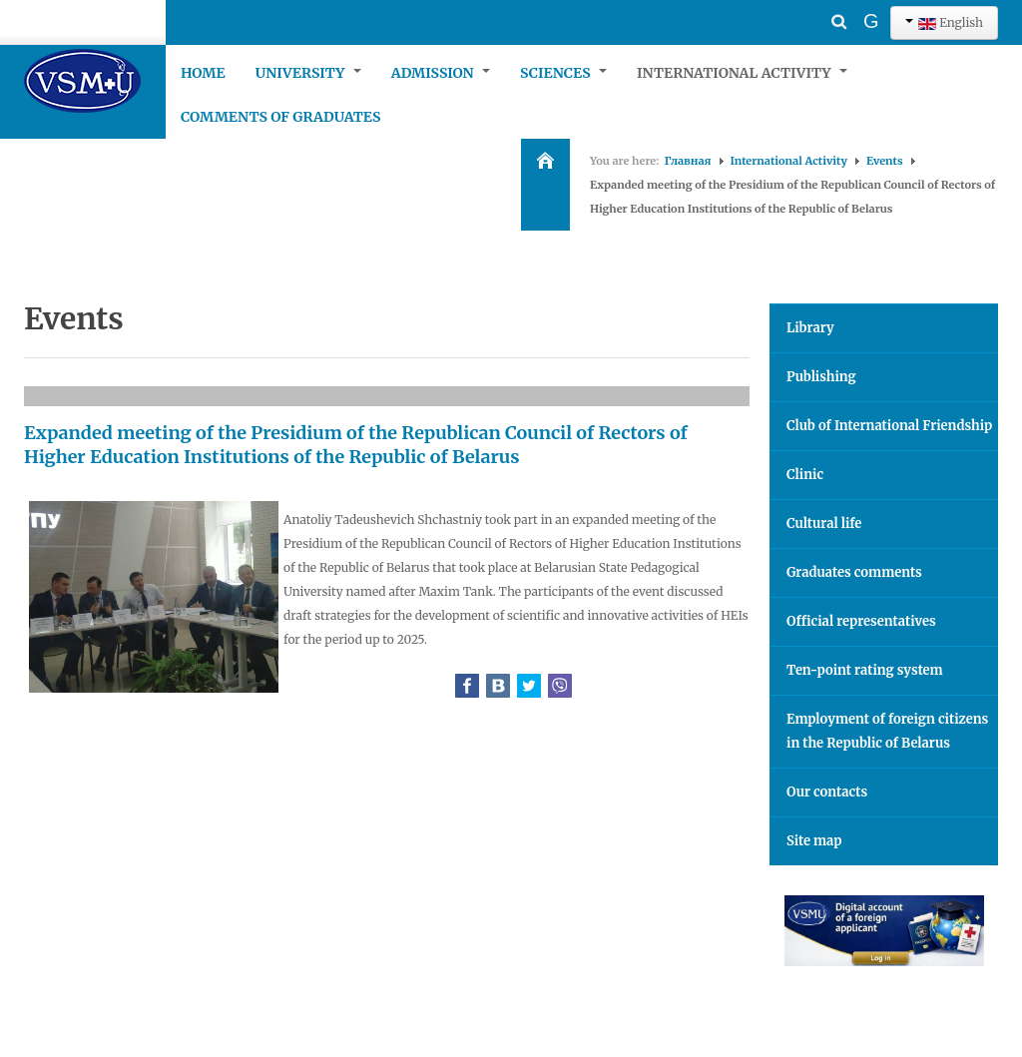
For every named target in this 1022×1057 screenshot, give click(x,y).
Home (203, 73)
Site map (813, 840)
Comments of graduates (281, 117)
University (308, 73)
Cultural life (823, 523)
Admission (440, 73)
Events (884, 161)
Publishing (821, 376)
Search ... (805, 5)
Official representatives (861, 621)
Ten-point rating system (864, 670)
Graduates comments (854, 572)
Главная (688, 161)
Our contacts (826, 792)
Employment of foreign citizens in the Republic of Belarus (887, 731)
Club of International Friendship (889, 425)
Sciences (563, 73)
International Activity (742, 73)
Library (810, 327)
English (944, 22)
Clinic (804, 474)
